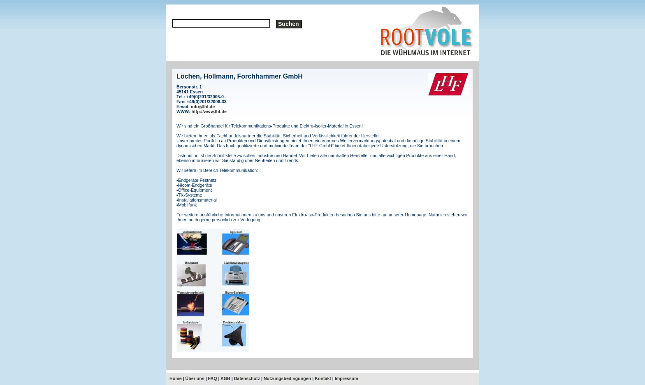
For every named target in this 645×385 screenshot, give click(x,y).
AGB (225, 378)
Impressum (346, 378)
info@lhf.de (203, 106)
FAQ (212, 378)
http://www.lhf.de (209, 111)
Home (175, 378)
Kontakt (323, 378)
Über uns (195, 378)
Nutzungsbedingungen (287, 378)
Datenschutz (247, 378)
